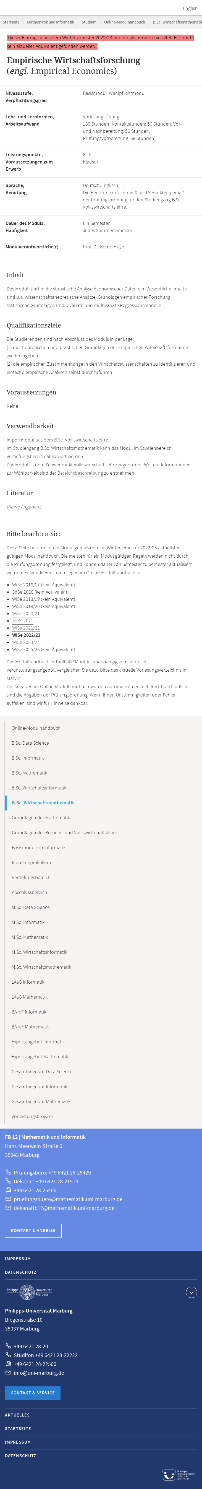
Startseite (11, 22)
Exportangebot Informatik (38, 1042)
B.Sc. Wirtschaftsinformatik (39, 788)
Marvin (13, 678)
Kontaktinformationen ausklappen (191, 1292)
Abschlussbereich (29, 892)
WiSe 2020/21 (26, 613)
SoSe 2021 (22, 621)
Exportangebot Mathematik (40, 1057)
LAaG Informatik (28, 982)
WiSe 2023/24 (26, 642)
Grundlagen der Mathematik (41, 818)
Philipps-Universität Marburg (29, 1292)
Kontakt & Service (33, 1393)
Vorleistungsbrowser (32, 1116)
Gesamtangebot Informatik (39, 1086)
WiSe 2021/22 (26, 628)
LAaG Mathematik (30, 997)
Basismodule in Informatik (38, 847)
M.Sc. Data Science (31, 907)
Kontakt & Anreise (33, 1231)
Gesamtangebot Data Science (42, 1072)
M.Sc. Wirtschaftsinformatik (39, 952)
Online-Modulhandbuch (124, 22)
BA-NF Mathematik (30, 1027)
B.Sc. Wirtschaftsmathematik (43, 803)
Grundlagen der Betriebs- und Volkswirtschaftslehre (64, 833)
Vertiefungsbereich (31, 877)
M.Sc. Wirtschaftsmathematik (41, 967)
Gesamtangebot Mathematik (41, 1101)
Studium (89, 22)
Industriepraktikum (31, 862)
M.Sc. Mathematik (30, 937)
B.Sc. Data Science (30, 743)
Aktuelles (17, 1415)
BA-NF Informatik (29, 1012)
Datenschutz (20, 1272)
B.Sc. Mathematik (29, 773)
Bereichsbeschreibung (80, 473)
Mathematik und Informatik (50, 22)
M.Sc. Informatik (28, 922)
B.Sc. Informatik (28, 758)
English (190, 8)
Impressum (18, 1259)
